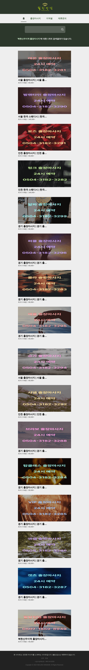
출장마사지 (35, 18)
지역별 (49, 18)
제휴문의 (62, 18)
